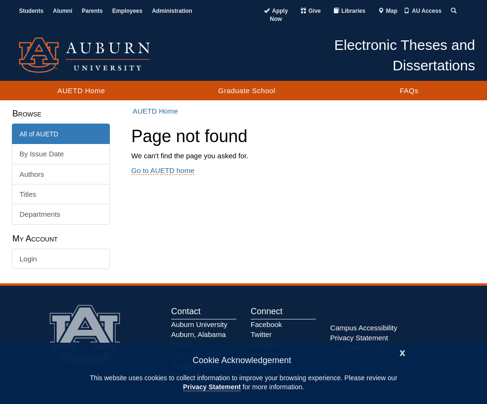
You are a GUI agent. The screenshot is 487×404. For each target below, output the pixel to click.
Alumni (62, 11)
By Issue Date (41, 154)
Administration (172, 11)
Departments (39, 214)
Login (28, 259)
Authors (31, 174)
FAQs (409, 91)
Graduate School (246, 91)
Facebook (266, 324)
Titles (27, 194)
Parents (92, 11)
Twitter (261, 334)
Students (31, 11)
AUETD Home (81, 91)
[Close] (402, 352)
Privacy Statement (212, 387)
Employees (127, 11)
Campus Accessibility (363, 328)
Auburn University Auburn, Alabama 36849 (199, 334)
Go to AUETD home (163, 170)
